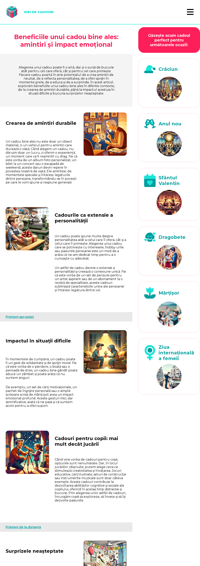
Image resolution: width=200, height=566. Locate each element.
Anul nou (170, 124)
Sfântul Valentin (169, 180)
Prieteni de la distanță (23, 527)
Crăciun (168, 69)
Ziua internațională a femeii (176, 352)
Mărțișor (169, 293)
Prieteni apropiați (20, 317)
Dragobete (172, 237)
